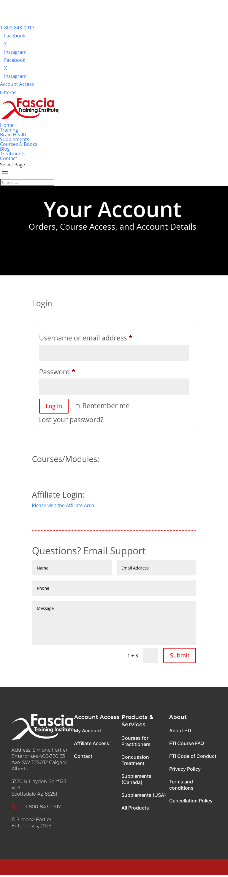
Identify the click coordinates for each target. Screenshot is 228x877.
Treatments (13, 153)
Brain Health (14, 134)
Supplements (14, 139)
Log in (54, 406)
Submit (179, 655)
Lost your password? (71, 419)
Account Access (17, 84)
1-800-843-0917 (17, 27)
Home (6, 125)
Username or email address (100, 337)
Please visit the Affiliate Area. (64, 505)
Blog (5, 149)
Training (9, 130)
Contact (8, 158)
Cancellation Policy (191, 801)
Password (71, 370)
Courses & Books (18, 144)
